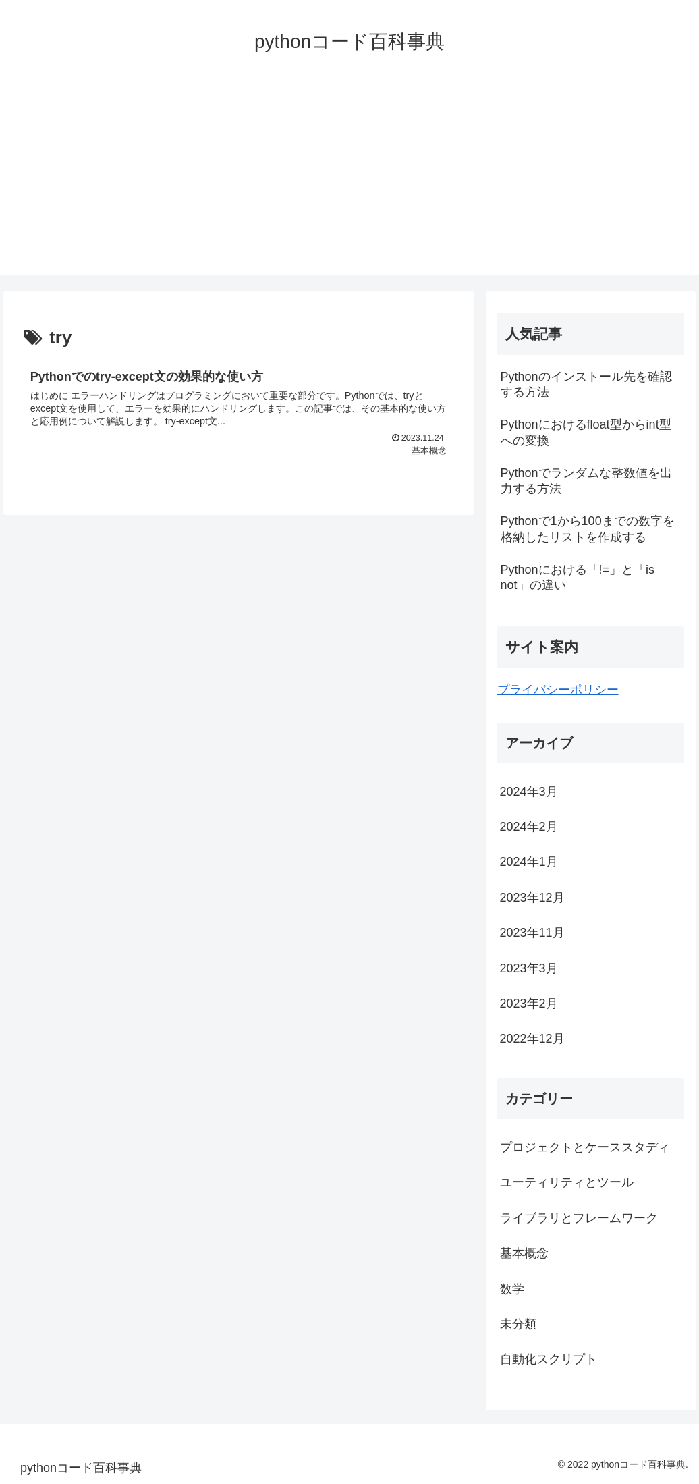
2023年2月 (529, 1003)
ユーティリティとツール (567, 1182)
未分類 (518, 1324)
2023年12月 (532, 897)
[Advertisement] (349, 180)
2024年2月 (529, 826)
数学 (512, 1289)
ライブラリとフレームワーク (579, 1218)
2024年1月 (529, 862)
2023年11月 (532, 932)
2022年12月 (532, 1038)
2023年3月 (529, 968)
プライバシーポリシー (558, 689)
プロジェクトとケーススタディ (585, 1147)
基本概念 (524, 1253)
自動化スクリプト (548, 1359)
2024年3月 (529, 791)
